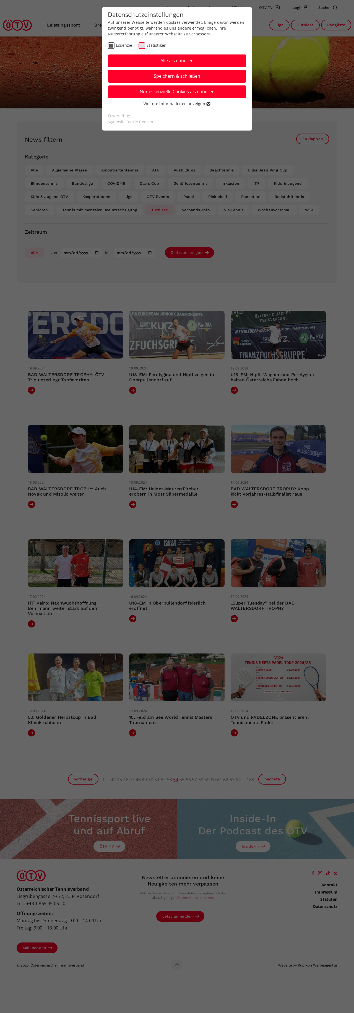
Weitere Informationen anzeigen (177, 103)
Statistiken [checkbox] (156, 45)
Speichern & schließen (177, 76)
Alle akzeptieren (177, 61)
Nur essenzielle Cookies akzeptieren (177, 91)
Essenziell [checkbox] (125, 45)
